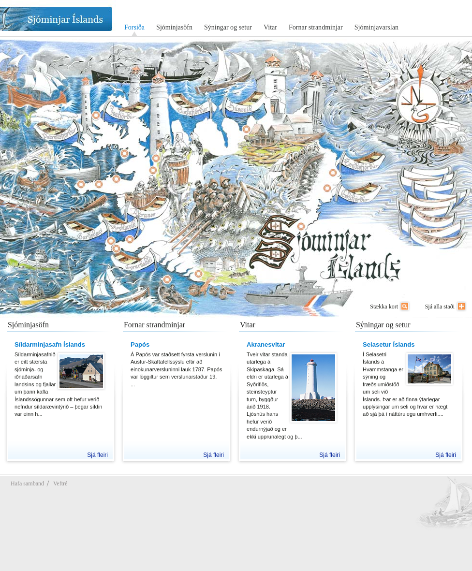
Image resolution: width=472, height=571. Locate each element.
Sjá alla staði (440, 306)
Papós (140, 344)
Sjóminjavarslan (376, 27)
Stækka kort (384, 306)
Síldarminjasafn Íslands (50, 344)
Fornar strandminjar (316, 27)
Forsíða (134, 27)
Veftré (60, 483)
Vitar (270, 27)
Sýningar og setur (228, 27)
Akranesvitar (266, 344)
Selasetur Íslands (389, 344)
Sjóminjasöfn (174, 27)
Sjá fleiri (97, 455)
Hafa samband (27, 483)
